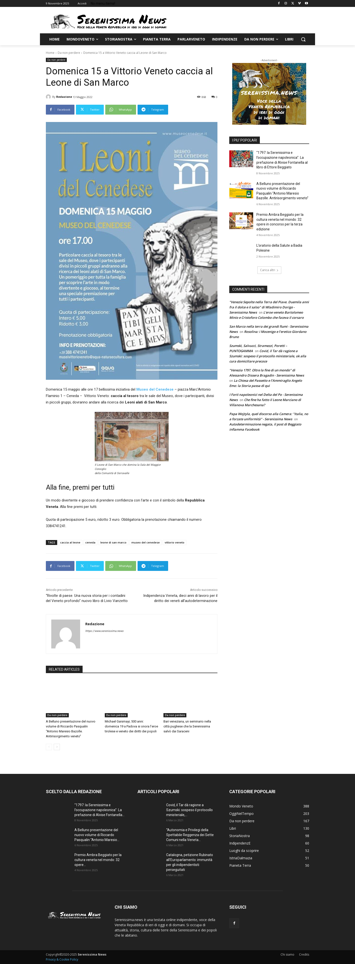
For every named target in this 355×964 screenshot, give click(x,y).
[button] (303, 39)
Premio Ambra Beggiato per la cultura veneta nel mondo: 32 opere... (98, 860)
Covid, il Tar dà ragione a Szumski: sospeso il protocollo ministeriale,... (189, 810)
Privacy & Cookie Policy (62, 959)
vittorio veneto (174, 542)
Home (50, 53)
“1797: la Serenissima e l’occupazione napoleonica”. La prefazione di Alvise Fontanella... (99, 810)
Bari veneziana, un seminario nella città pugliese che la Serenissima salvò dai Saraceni (187, 726)
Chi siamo (287, 954)
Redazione (64, 97)
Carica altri (269, 270)
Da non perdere (69, 53)
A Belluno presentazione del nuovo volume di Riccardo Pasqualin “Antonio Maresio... (96, 835)
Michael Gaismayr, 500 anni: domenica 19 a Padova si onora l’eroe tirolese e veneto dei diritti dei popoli (131, 726)
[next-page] (57, 747)
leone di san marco (113, 542)
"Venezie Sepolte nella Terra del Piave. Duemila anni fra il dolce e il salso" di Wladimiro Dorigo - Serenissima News (269, 307)
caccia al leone (70, 542)
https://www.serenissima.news (104, 631)
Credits (304, 954)
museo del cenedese (145, 542)
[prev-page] (49, 747)
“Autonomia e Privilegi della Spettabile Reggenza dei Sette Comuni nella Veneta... (190, 835)
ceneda (90, 542)
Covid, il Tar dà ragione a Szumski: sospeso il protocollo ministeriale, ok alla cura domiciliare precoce (267, 356)
